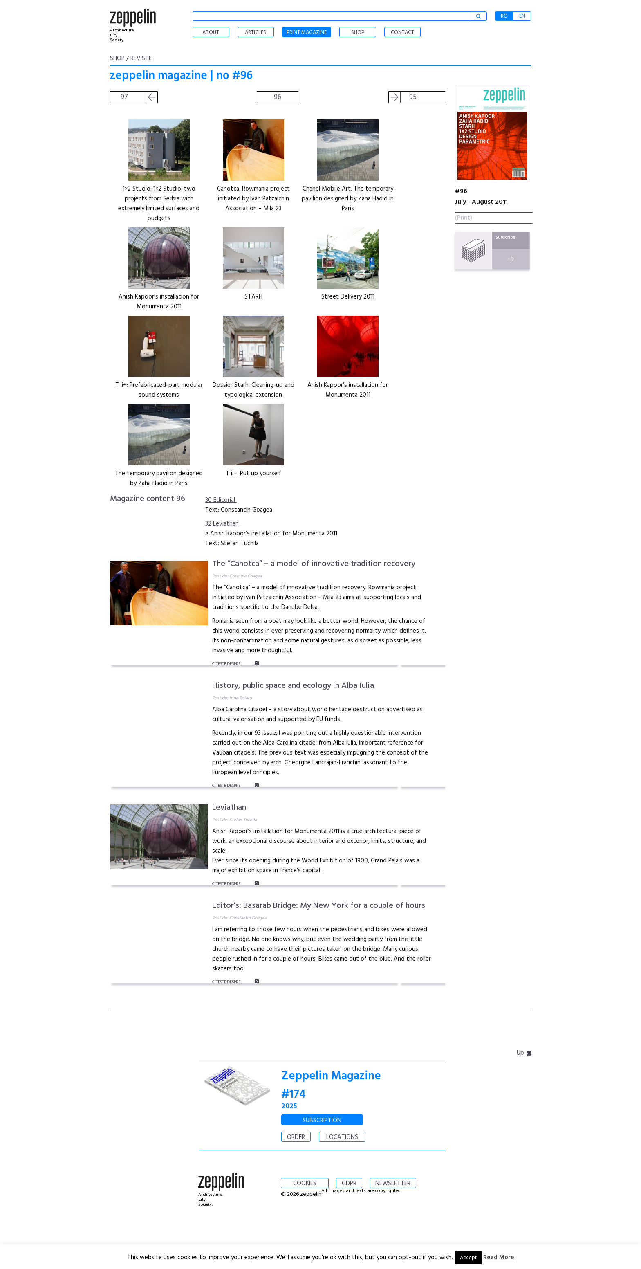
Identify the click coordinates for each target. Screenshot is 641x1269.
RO (504, 16)
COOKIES (304, 1183)
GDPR (349, 1183)
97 (124, 97)
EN (522, 16)
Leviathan (229, 807)
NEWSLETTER (392, 1183)
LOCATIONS (342, 1137)
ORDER (296, 1137)
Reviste (141, 58)
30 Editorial (221, 500)
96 (277, 97)
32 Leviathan (222, 524)
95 (413, 97)
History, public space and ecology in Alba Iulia (293, 685)
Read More (498, 1257)
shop (117, 58)
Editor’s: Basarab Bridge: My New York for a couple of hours (318, 905)
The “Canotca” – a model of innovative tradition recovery (313, 563)
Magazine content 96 (147, 498)
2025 (289, 1106)
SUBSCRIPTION (322, 1120)
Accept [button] (468, 1257)
